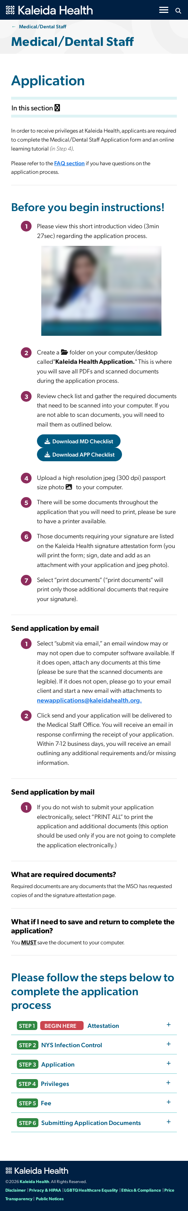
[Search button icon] (178, 10)
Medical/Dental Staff (42, 26)
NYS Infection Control (59, 1044)
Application (46, 1064)
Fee (34, 1102)
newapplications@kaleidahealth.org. (89, 700)
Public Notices (50, 1198)
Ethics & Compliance (141, 1190)
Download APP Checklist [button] (79, 454)
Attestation (68, 1025)
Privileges (43, 1083)
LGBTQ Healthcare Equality (91, 1190)
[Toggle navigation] (164, 10)
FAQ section (69, 163)
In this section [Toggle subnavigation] (35, 107)
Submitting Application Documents (79, 1122)
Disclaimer (15, 1190)
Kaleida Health (34, 1181)
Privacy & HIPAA (45, 1190)
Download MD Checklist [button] (78, 441)
